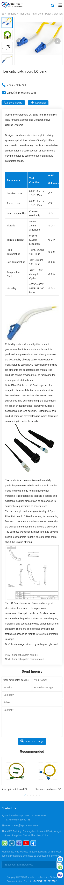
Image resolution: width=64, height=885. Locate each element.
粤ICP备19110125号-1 (45, 881)
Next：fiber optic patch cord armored (24, 659)
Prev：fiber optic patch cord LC (21, 655)
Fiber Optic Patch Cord (31, 13)
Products (11, 13)
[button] (19, 41)
